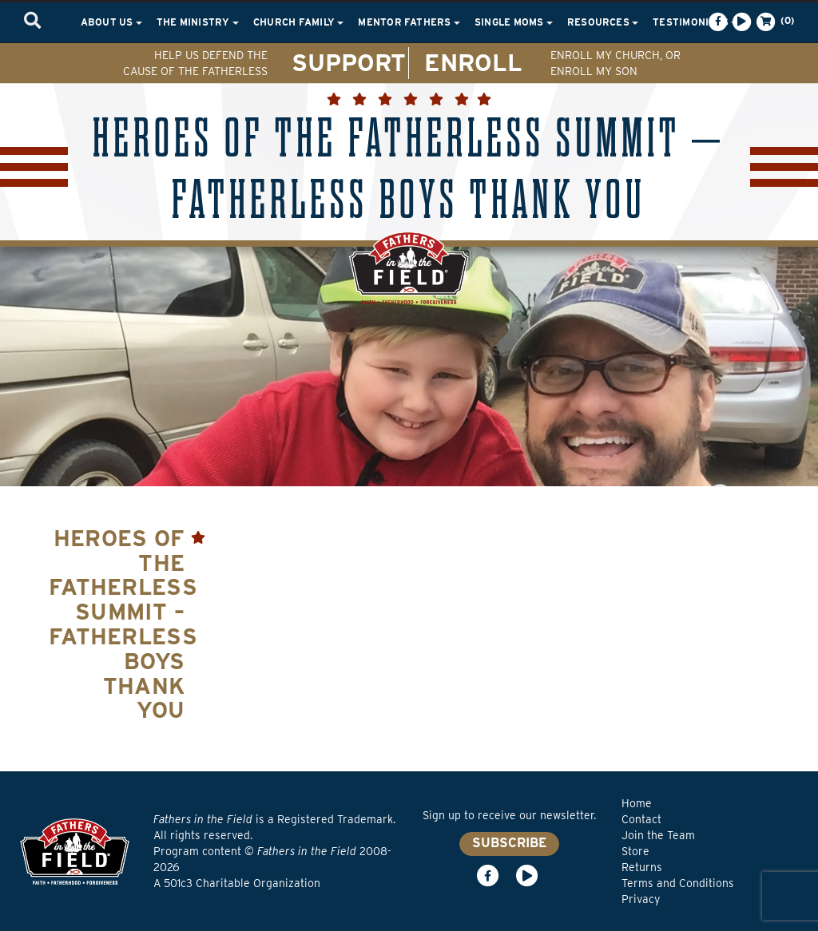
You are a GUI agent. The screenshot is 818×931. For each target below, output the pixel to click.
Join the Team (658, 835)
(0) (774, 21)
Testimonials (695, 22)
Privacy (640, 899)
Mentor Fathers (409, 22)
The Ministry (198, 22)
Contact (641, 819)
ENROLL (473, 62)
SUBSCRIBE (509, 842)
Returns (641, 867)
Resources (602, 22)
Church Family (298, 22)
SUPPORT (349, 62)
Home (636, 803)
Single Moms (514, 22)
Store (635, 851)
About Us (111, 22)
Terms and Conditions (677, 883)
